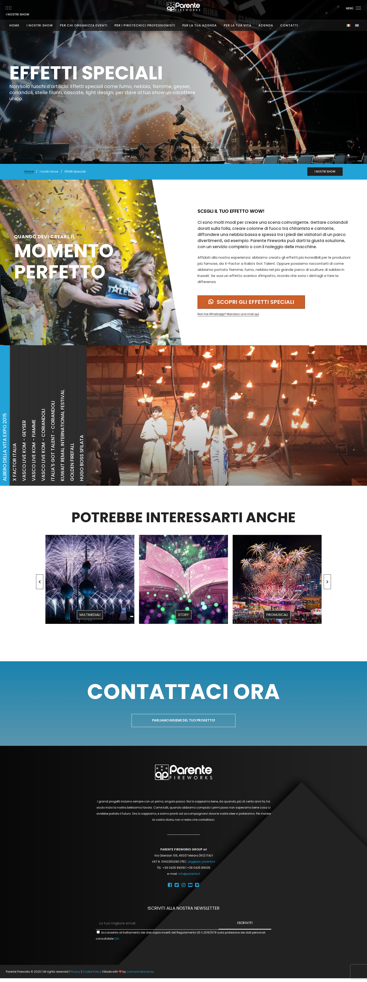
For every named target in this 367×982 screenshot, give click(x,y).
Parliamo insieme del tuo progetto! (183, 724)
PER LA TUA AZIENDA (199, 21)
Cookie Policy (92, 975)
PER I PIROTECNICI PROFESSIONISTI (144, 21)
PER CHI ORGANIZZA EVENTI (83, 21)
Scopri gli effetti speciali (254, 304)
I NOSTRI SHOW (39, 21)
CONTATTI (289, 21)
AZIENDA (265, 21)
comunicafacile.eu (140, 975)
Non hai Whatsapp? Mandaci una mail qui (228, 316)
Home (29, 171)
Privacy (75, 975)
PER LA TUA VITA (237, 21)
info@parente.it (189, 877)
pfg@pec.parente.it (201, 865)
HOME (14, 21)
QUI (116, 942)
